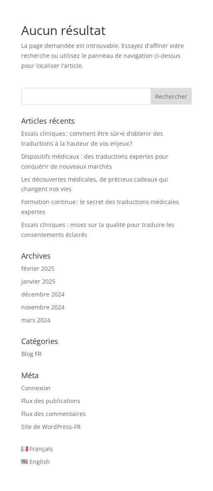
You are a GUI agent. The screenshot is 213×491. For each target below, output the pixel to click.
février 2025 (37, 268)
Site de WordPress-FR (51, 427)
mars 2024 (35, 320)
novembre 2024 (42, 307)
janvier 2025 (38, 281)
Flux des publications (50, 401)
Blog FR (31, 354)
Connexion (36, 388)
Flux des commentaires (53, 414)
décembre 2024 (42, 294)
